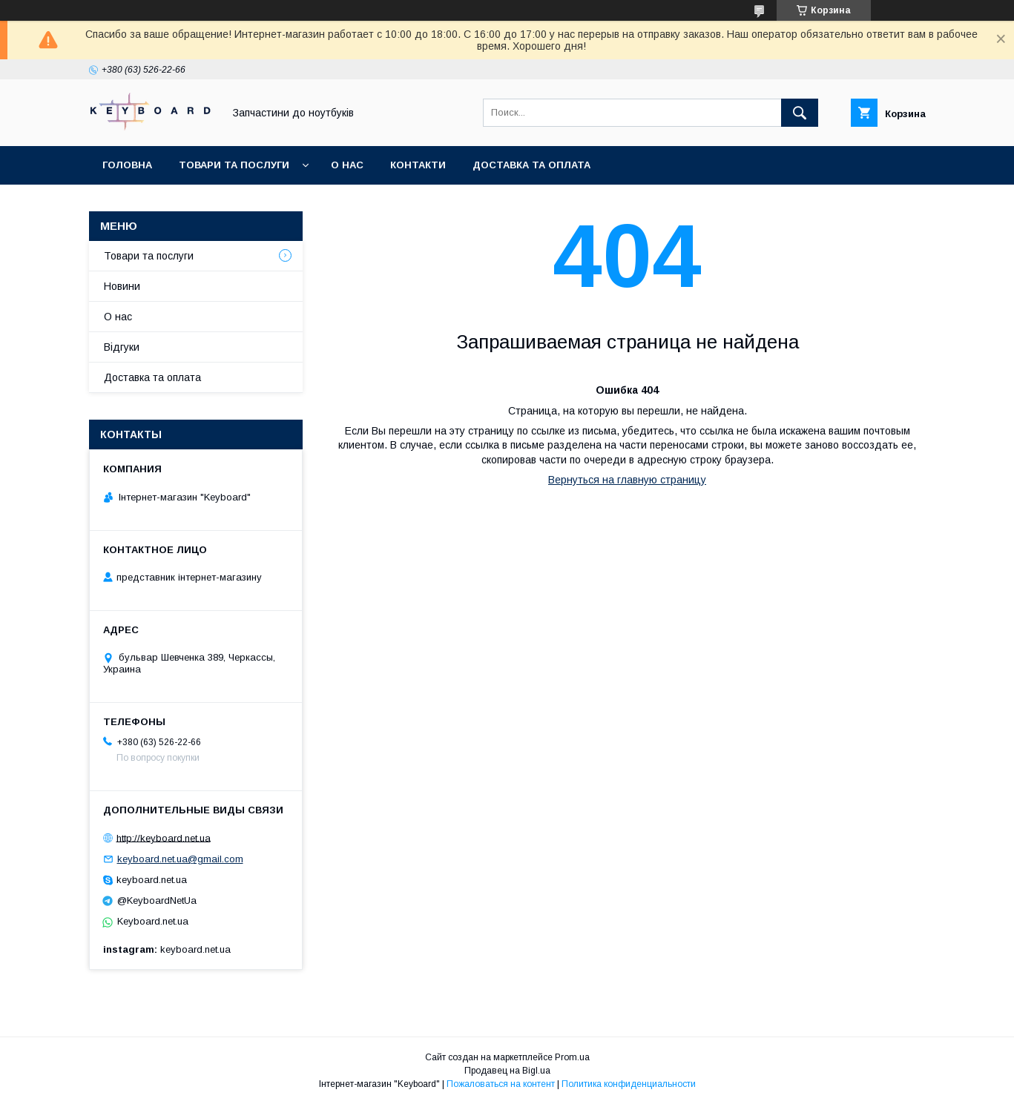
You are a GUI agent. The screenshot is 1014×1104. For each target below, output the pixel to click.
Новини (122, 286)
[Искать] (799, 113)
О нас (347, 165)
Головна (127, 165)
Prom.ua (572, 1057)
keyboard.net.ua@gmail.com (180, 859)
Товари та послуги (234, 165)
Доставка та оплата (531, 165)
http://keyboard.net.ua (163, 837)
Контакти (418, 165)
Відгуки (121, 347)
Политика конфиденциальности (629, 1084)
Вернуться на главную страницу (627, 480)
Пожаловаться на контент (501, 1084)
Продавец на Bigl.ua (507, 1070)
